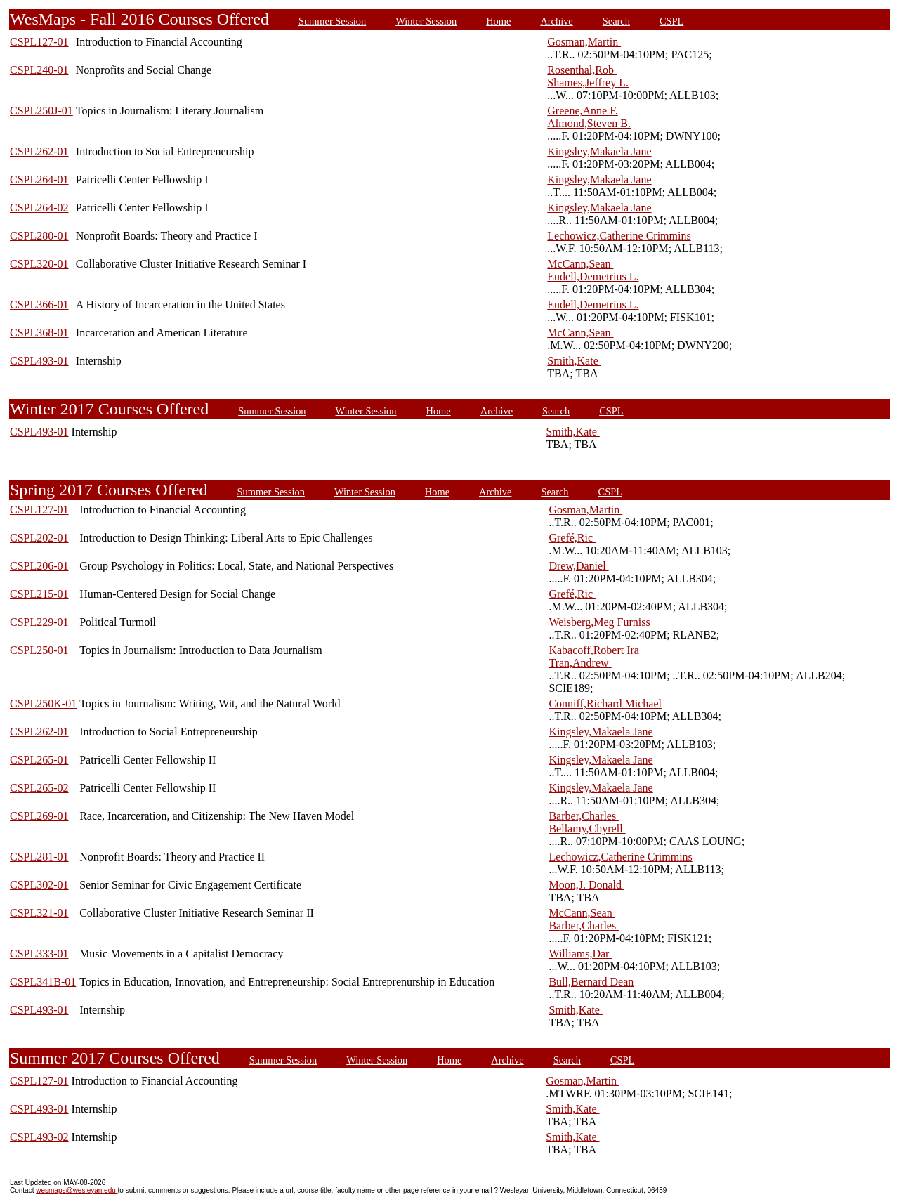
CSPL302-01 (39, 885)
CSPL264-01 (39, 179)
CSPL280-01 (39, 236)
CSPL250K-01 (43, 703)
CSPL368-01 (39, 333)
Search (616, 21)
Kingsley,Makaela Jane (599, 151)
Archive (556, 21)
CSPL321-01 (39, 913)
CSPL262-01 (39, 151)
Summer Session (332, 21)
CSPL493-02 (39, 1137)
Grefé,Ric (572, 538)
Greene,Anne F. (582, 111)
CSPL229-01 (39, 622)
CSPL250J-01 (41, 111)
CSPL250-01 (39, 650)
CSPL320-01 (39, 264)
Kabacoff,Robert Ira (594, 650)
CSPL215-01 (39, 594)
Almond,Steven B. (589, 123)
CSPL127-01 (39, 42)
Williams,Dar (580, 954)
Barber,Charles (584, 816)
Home (498, 21)
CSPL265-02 (39, 788)
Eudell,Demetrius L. (592, 276)
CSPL (671, 21)
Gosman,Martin (584, 42)
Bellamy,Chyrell (587, 829)
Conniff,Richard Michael (605, 703)
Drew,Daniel (578, 566)
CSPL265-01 (39, 760)
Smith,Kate (574, 361)
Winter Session (426, 21)
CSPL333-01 (39, 954)
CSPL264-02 (39, 208)
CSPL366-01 (39, 304)
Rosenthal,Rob (582, 70)
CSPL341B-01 (43, 982)
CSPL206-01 (39, 566)
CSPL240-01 (39, 70)
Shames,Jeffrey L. (588, 83)
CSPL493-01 (39, 361)
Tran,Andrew (580, 663)
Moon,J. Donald (586, 885)
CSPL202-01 (39, 538)
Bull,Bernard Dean (591, 982)
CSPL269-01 (39, 816)
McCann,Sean (580, 264)
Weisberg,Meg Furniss (600, 622)
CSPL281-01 (39, 857)
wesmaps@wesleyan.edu (76, 1190)
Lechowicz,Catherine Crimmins (618, 236)
